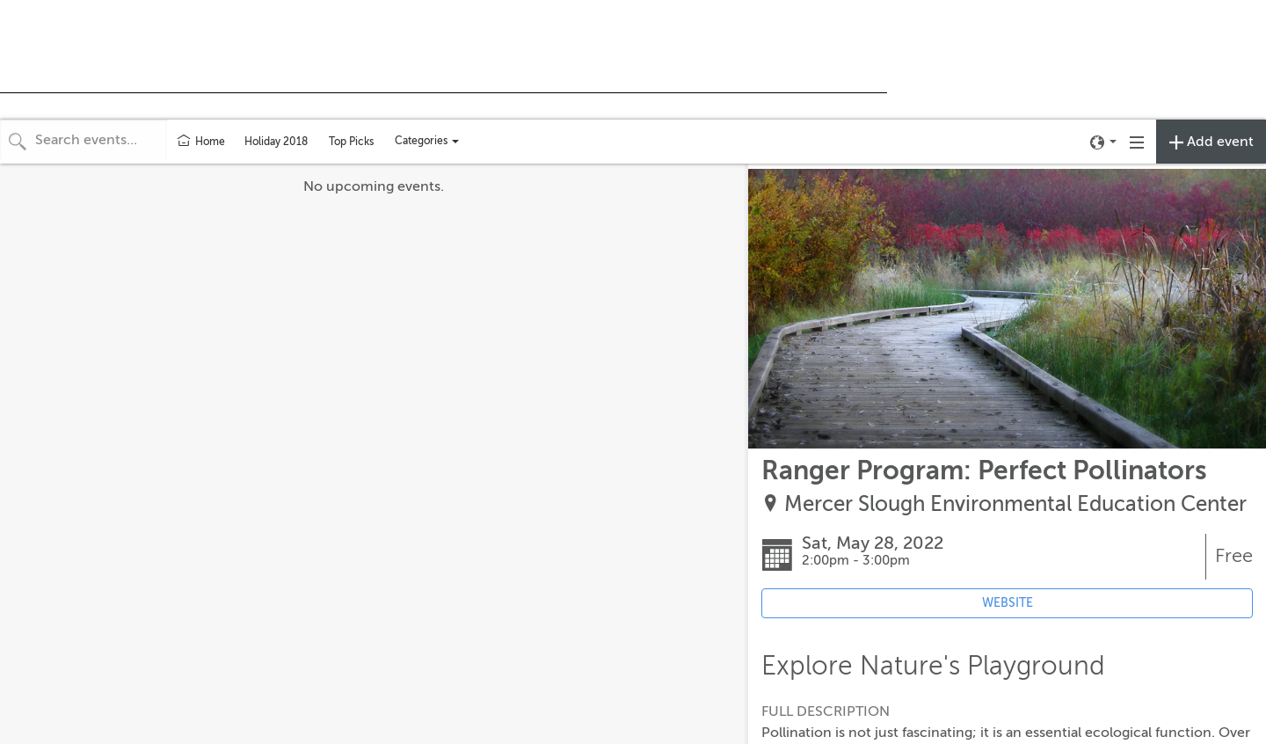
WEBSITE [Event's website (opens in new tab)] (1007, 602)
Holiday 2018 (276, 141)
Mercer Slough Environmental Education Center (1015, 504)
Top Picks (351, 141)
